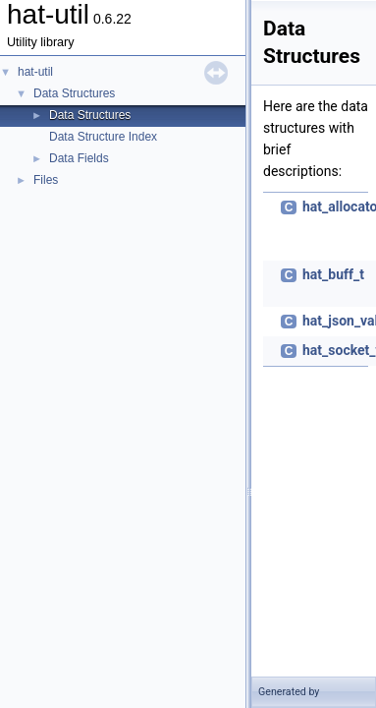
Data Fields (79, 158)
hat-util (35, 72)
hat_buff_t (333, 274)
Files (45, 180)
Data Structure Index (103, 137)
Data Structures (74, 93)
